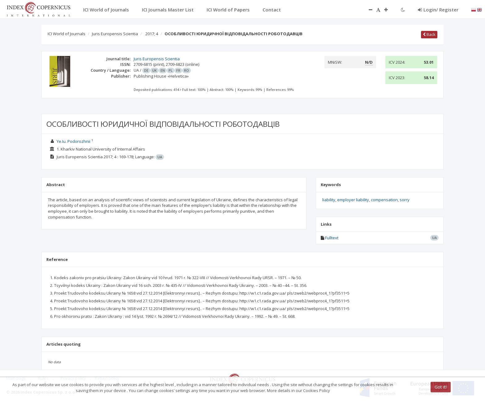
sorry (405, 199)
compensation (384, 199)
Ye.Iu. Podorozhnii (73, 141)
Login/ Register (438, 9)
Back (429, 34)
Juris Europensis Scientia (115, 33)
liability (328, 199)
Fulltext (331, 238)
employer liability (353, 199)
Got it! (441, 387)
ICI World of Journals (66, 33)
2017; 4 (151, 33)
